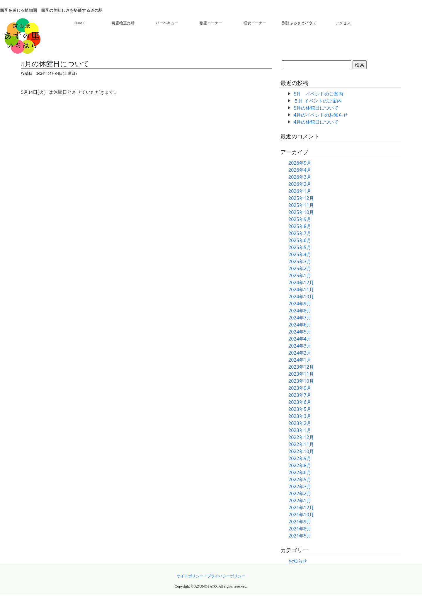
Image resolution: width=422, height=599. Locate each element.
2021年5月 (299, 535)
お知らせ (297, 561)
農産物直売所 (123, 23)
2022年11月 (301, 444)
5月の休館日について (316, 108)
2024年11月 (301, 289)
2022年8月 (299, 465)
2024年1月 (299, 360)
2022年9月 (299, 458)
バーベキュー (167, 23)
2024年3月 (299, 346)
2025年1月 (299, 275)
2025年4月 (299, 254)
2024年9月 (299, 303)
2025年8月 (299, 226)
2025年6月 (299, 240)
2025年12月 (301, 198)
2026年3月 (299, 177)
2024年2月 (299, 353)
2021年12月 (301, 507)
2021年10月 (301, 514)
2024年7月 (299, 317)
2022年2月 (299, 493)
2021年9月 (299, 521)
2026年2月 (299, 184)
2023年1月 (299, 430)
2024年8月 (299, 310)
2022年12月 (301, 437)
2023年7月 (299, 395)
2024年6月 (299, 324)
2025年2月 (299, 268)
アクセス (342, 23)
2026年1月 (299, 191)
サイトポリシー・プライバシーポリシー (211, 576)
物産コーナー (211, 23)
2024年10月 (301, 296)
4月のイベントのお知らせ (321, 115)
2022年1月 (299, 500)
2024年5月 (299, 332)
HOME (79, 23)
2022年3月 (299, 486)
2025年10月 (301, 212)
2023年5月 (299, 409)
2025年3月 (299, 261)
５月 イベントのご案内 (318, 101)
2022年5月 (299, 479)
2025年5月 (299, 247)
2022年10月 (301, 451)
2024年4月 (299, 339)
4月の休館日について (316, 122)
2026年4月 (299, 170)
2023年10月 (301, 381)
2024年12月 (301, 282)
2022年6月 (299, 472)
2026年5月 (299, 163)
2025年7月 (299, 233)
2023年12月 (301, 367)
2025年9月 (299, 219)
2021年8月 (299, 528)
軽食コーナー (255, 23)
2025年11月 (301, 205)
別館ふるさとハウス (299, 23)
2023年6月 (299, 402)
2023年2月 (299, 423)
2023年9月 (299, 388)
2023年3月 (299, 416)
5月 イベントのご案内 (318, 94)
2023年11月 (301, 374)
